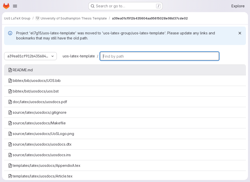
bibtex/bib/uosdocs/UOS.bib (34, 80)
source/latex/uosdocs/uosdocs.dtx (40, 144)
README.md (20, 70)
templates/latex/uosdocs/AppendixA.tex (44, 165)
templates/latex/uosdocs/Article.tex (40, 176)
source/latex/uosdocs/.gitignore (37, 112)
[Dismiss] (240, 33)
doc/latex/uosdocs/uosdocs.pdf (37, 102)
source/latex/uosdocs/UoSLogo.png (41, 133)
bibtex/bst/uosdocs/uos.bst (33, 91)
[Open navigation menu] (15, 6)
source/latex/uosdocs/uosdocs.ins (39, 155)
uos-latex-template (79, 56)
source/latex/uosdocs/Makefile (37, 123)
